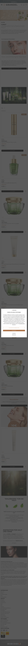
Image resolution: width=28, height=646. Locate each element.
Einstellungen (22, 323)
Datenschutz (14, 334)
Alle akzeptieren (14, 330)
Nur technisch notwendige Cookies (14, 327)
